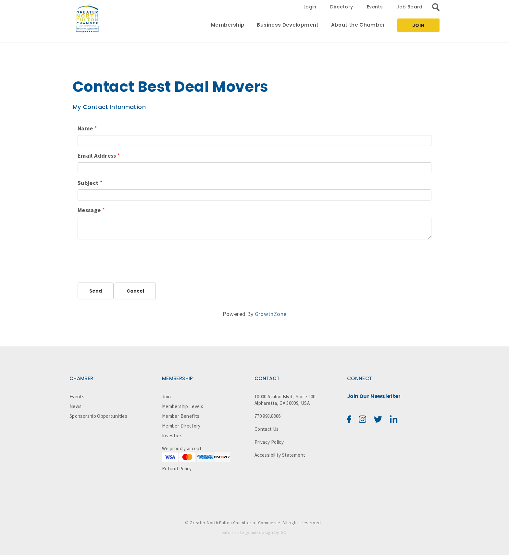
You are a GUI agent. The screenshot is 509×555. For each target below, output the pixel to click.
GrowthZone (271, 314)
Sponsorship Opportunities (98, 416)
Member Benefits (180, 416)
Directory (341, 7)
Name (85, 128)
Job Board (409, 7)
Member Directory (181, 426)
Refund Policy (177, 468)
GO (283, 532)
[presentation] (127, 257)
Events (375, 7)
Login (310, 7)
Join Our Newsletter (374, 396)
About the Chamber (358, 24)
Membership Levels (182, 406)
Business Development (287, 24)
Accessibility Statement (280, 455)
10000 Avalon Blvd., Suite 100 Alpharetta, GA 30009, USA (285, 399)
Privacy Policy (269, 442)
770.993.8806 (267, 416)
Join (418, 25)
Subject (88, 183)
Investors (172, 435)
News (75, 406)
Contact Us (267, 429)
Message (89, 210)
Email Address (97, 155)
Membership (228, 24)
